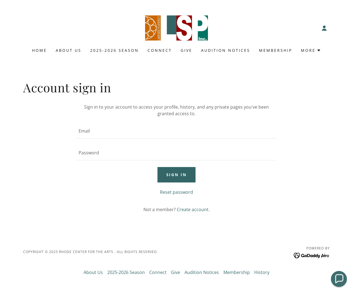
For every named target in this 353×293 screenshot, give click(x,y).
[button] (324, 28)
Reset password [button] (176, 192)
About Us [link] (68, 50)
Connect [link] (160, 50)
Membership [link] (275, 50)
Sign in (176, 174)
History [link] (261, 272)
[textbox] (176, 131)
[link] (176, 28)
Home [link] (39, 50)
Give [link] (186, 50)
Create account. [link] (193, 209)
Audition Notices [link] (225, 50)
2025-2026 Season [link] (114, 50)
